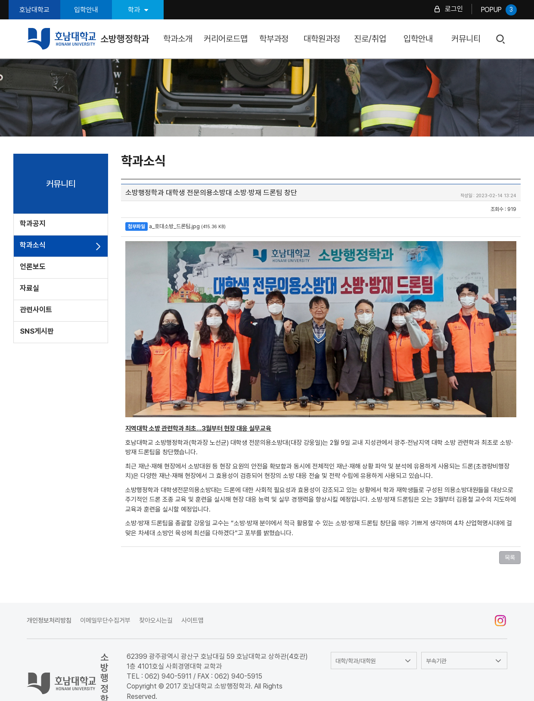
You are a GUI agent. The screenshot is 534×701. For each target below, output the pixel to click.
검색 (501, 39)
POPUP (499, 10)
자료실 (29, 288)
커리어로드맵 (226, 39)
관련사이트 (36, 309)
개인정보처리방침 (49, 620)
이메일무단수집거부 (105, 620)
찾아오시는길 (156, 620)
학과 (138, 10)
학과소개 (177, 39)
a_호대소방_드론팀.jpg (174, 226)
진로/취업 (370, 39)
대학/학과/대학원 (355, 661)
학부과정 (274, 39)
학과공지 (33, 223)
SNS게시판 (37, 331)
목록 (510, 557)
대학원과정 (322, 39)
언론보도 (33, 266)
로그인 (454, 9)
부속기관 (436, 661)
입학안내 (86, 10)
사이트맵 (192, 620)
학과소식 (33, 245)
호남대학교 (34, 10)
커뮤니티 (466, 39)
